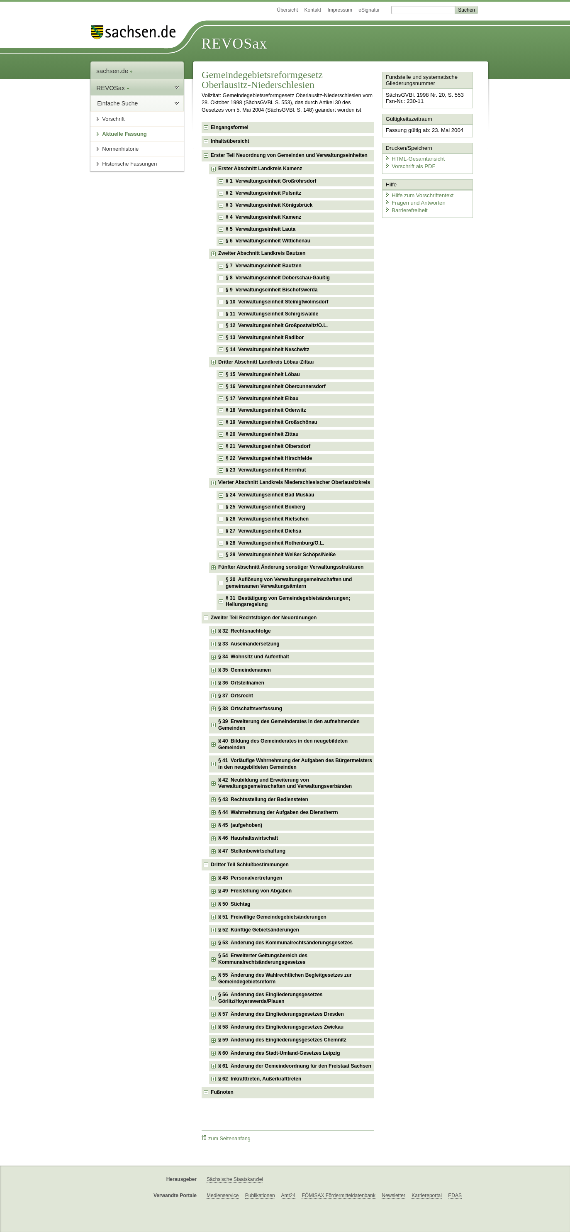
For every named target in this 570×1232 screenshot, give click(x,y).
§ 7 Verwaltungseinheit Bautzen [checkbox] (264, 266)
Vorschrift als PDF (409, 165)
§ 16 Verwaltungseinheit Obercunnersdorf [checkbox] (276, 386)
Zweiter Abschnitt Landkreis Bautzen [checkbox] (261, 253)
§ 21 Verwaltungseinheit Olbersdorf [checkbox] (268, 446)
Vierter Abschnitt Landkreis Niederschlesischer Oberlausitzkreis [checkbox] (294, 482)
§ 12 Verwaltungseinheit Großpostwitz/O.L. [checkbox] (277, 325)
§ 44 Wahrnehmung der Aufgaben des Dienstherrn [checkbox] (278, 812)
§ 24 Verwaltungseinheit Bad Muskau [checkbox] (270, 495)
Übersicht (287, 10)
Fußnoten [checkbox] (222, 1092)
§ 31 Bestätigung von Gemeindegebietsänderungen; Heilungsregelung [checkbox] (288, 601)
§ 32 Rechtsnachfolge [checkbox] (244, 631)
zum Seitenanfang (226, 1138)
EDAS (455, 1195)
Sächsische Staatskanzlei (235, 1179)
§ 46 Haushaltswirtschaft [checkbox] (248, 838)
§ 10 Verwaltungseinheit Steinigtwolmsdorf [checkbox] (277, 302)
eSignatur (369, 10)
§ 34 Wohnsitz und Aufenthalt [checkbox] (253, 657)
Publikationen (260, 1195)
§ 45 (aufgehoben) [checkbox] (240, 825)
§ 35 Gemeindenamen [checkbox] (244, 670)
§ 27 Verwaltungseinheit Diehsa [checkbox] (263, 531)
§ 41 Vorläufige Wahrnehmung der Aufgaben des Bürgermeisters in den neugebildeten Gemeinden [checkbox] (295, 764)
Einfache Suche (117, 103)
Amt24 (288, 1195)
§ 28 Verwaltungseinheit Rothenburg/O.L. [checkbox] (275, 543)
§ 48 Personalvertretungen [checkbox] (250, 878)
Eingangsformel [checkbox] (229, 127)
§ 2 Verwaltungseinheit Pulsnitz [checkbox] (263, 193)
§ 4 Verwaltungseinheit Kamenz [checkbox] (263, 217)
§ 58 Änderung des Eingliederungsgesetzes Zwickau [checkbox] (280, 1027)
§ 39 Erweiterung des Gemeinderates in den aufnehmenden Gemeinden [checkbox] (289, 725)
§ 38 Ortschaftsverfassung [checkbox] (250, 708)
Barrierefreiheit (405, 208)
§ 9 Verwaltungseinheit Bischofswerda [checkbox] (271, 290)
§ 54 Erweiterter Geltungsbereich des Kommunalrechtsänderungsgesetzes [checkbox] (262, 959)
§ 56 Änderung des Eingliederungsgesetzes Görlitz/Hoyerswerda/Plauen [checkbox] (270, 998)
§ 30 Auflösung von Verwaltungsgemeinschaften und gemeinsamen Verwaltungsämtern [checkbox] (289, 583)
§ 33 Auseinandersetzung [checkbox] (249, 644)
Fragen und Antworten (414, 201)
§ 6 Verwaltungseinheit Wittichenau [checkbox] (268, 241)
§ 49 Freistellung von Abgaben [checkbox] (255, 891)
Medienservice (223, 1195)
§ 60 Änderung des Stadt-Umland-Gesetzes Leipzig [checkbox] (279, 1053)
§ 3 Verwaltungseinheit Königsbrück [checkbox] (269, 205)
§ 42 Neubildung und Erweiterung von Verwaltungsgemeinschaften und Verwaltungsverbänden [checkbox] (285, 783)
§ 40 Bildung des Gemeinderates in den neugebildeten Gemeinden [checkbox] (283, 744)
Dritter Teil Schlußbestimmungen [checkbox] (250, 865)
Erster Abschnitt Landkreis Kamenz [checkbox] (260, 168)
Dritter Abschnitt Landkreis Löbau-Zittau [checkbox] (266, 362)
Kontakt (313, 10)
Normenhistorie (120, 149)
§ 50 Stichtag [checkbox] (234, 904)
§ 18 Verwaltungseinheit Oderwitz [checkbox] (266, 410)
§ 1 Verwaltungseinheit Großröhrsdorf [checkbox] (271, 181)
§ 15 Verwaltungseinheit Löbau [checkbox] (263, 374)
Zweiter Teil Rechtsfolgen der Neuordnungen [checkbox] (264, 618)
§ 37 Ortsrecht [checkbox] (235, 696)
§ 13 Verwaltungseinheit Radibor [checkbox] (265, 337)
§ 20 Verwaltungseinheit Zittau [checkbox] (262, 434)
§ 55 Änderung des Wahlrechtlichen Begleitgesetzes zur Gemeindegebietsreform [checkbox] (285, 978)
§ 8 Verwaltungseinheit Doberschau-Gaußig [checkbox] (278, 278)
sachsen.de (114, 70)
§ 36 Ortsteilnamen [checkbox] (241, 683)
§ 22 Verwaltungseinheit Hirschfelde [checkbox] (269, 458)
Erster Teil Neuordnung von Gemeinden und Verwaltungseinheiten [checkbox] (289, 155)
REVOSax (234, 43)
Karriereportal (427, 1195)
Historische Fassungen (129, 164)
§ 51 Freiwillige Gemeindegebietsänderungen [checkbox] (272, 917)
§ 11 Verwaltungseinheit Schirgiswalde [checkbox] (272, 314)
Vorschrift (113, 119)
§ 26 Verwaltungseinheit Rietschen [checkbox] (267, 519)
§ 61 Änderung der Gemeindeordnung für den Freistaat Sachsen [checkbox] (294, 1066)
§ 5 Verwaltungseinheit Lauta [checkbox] (260, 229)
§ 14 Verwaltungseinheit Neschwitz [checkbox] (267, 349)
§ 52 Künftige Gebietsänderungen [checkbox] (258, 930)
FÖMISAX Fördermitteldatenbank (338, 1195)
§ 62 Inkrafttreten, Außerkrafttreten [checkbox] (259, 1079)
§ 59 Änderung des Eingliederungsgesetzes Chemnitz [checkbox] (282, 1040)
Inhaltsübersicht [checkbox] (230, 141)
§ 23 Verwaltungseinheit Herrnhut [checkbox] (266, 470)
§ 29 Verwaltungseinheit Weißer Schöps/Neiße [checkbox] (281, 554)
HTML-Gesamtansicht (414, 158)
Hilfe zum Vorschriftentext (418, 194)
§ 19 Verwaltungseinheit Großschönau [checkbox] (271, 422)
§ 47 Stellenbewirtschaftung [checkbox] (251, 851)
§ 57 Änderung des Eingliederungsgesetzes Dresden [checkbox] (281, 1014)
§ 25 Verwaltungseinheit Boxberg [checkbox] (265, 507)
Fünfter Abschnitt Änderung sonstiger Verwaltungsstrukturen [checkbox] (290, 567)
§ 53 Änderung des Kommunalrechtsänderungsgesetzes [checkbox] (285, 943)
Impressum (340, 10)
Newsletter (393, 1195)
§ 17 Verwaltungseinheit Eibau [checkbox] (262, 398)
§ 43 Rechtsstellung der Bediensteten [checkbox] (263, 799)
